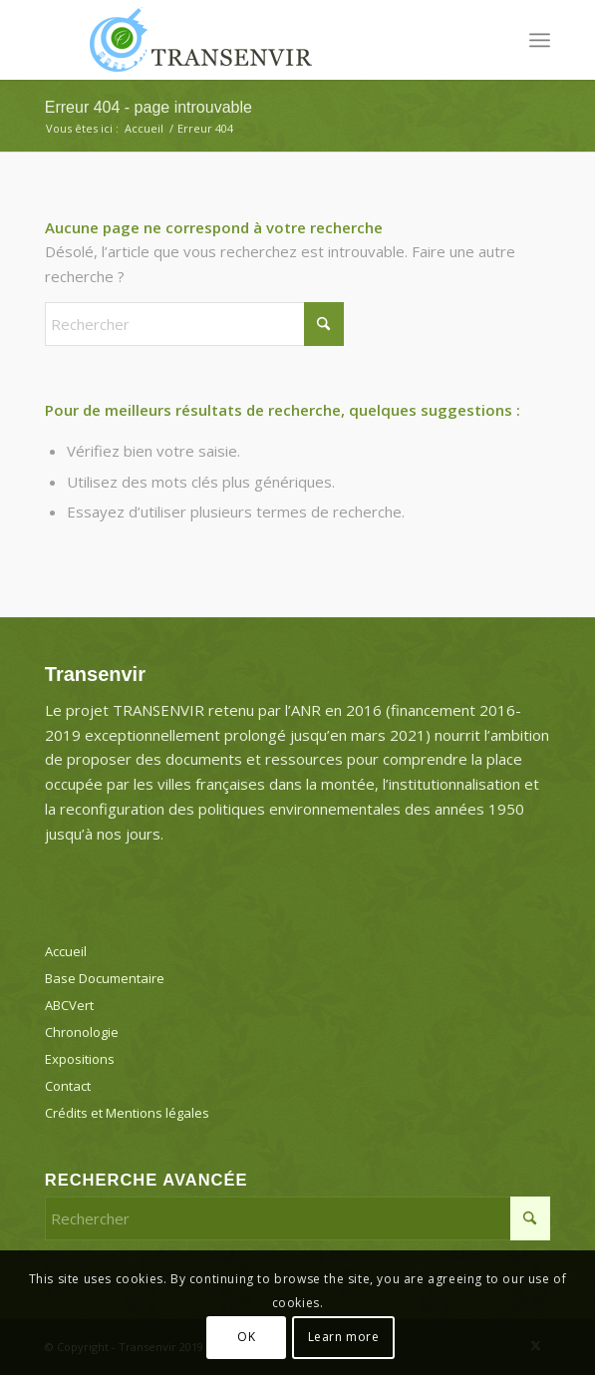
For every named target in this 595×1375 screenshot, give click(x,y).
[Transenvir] (247, 40)
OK (246, 1336)
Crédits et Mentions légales (127, 1113)
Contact (68, 1086)
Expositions (80, 1059)
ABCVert (69, 1005)
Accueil (66, 951)
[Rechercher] (194, 324)
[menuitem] (539, 40)
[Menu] (539, 40)
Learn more (344, 1336)
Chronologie (82, 1032)
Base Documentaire (104, 978)
